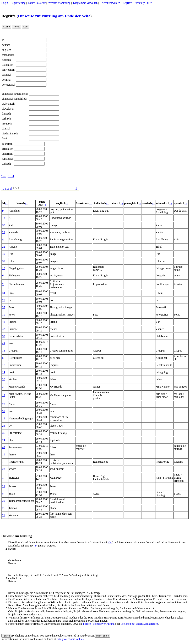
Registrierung (17, 2)
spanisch (6, 74)
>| (11, 188)
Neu (110, 542)
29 (3, 232)
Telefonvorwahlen (110, 2)
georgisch (7, 143)
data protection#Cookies (70, 639)
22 (3, 246)
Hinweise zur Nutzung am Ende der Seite (54, 16)
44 (3, 343)
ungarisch (7, 153)
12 (3, 395)
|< (3, 188)
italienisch (7, 64)
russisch (6, 59)
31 (3, 411)
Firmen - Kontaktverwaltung (99, 623)
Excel (11, 176)
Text (3, 176)
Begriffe (127, 2)
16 (3, 454)
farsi (4, 138)
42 (3, 329)
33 (3, 336)
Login (4, 2)
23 (3, 486)
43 (3, 447)
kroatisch (7, 123)
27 (3, 300)
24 (3, 440)
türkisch (6, 163)
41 (3, 321)
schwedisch (8, 69)
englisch (6, 49)
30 (3, 379)
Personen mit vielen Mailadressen (139, 623)
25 (3, 425)
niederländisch (10, 133)
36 (3, 432)
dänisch (6, 128)
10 (3, 268)
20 (3, 404)
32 (3, 225)
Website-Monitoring (59, 2)
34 (3, 293)
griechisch (7, 148)
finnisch (6, 113)
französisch (8, 54)
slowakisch (8, 108)
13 (3, 350)
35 (3, 500)
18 (3, 217)
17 (3, 365)
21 (3, 515)
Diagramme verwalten (85, 2)
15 (3, 418)
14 (3, 372)
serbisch (6, 118)
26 (3, 508)
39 (3, 261)
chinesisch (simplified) (14, 98)
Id (3, 39)
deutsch (6, 44)
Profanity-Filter (143, 2)
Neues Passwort (37, 2)
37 (3, 307)
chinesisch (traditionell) (15, 93)
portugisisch (8, 84)
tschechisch (8, 103)
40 (3, 253)
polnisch (6, 79)
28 (3, 468)
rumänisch (7, 158)
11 (3, 314)
